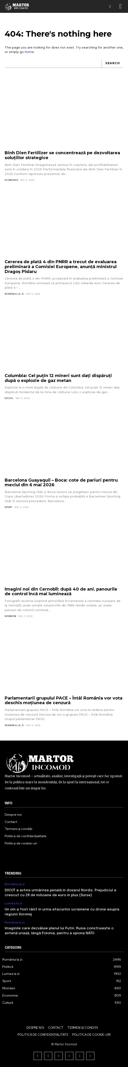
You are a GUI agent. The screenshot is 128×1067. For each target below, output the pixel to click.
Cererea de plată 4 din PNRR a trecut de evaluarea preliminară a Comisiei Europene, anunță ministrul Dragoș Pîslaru (61, 266)
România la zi (14, 294)
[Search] (112, 63)
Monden (10, 616)
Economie (11, 180)
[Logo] (17, 6)
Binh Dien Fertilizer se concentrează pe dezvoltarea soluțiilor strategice (62, 155)
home (29, 52)
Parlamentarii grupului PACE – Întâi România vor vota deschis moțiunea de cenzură (63, 701)
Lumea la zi (13, 903)
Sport (8, 507)
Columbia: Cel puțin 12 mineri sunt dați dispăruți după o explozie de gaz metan (58, 378)
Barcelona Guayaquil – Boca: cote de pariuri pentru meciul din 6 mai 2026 (61, 483)
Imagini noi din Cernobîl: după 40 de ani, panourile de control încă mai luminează (61, 592)
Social (9, 398)
